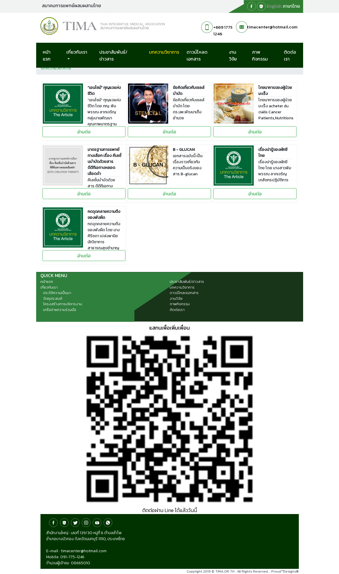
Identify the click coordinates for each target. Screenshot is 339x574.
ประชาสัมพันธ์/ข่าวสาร (113, 55)
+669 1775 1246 (223, 30)
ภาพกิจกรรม (260, 55)
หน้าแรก (47, 55)
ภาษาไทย (291, 6)
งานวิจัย (233, 55)
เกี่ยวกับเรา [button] (76, 51)
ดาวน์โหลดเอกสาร (197, 55)
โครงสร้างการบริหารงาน (62, 304)
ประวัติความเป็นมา (57, 292)
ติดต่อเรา (290, 55)
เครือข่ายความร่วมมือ (59, 309)
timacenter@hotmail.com (272, 27)
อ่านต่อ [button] (83, 131)
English (274, 6)
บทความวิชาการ (166, 51)
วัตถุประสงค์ (52, 298)
